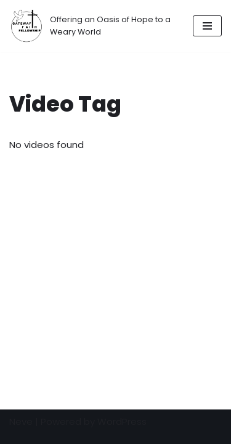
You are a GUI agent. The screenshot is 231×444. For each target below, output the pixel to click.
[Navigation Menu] (207, 25)
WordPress (122, 421)
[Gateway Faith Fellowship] (91, 26)
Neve (21, 421)
